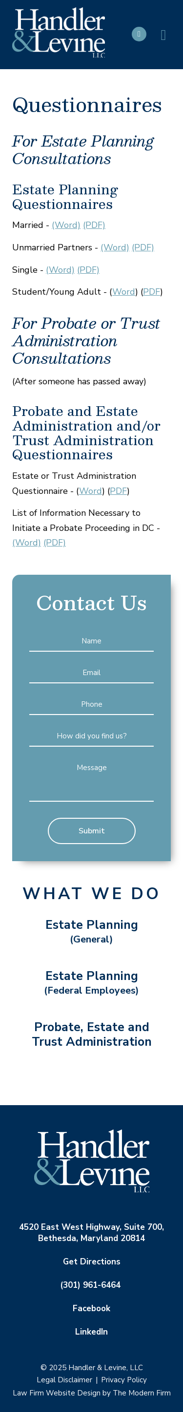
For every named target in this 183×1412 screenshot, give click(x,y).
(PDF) (94, 225)
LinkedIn (91, 1331)
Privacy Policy (124, 1380)
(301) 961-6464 (90, 1285)
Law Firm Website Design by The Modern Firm (92, 1393)
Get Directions (92, 1261)
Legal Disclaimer (64, 1380)
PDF (151, 292)
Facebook (91, 1308)
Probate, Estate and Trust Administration (92, 1034)
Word (123, 292)
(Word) (66, 225)
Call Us (139, 34)
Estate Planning (91, 932)
